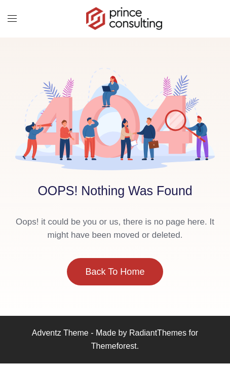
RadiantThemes (159, 332)
